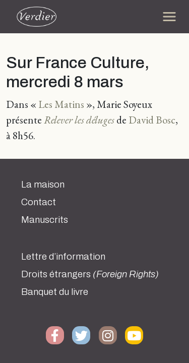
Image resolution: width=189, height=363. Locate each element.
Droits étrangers (90, 274)
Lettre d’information (63, 257)
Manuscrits (44, 220)
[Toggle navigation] (169, 16)
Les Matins (61, 104)
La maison (43, 184)
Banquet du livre (54, 292)
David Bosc (152, 120)
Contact (38, 202)
